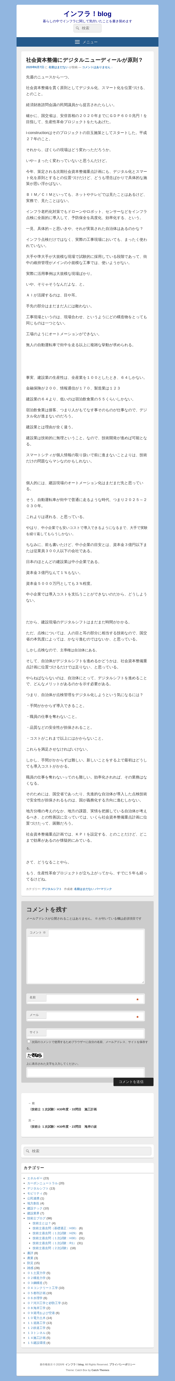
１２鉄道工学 (36, 1328)
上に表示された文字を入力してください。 (53, 1063)
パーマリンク (103, 889)
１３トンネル (36, 1333)
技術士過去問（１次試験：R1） (55, 1243)
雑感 (30, 1268)
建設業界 (33, 1213)
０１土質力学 (36, 1273)
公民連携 (33, 1198)
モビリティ (35, 1193)
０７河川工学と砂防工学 (44, 1303)
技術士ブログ (36, 1218)
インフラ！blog (87, 14)
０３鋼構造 (35, 1283)
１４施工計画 (36, 1338)
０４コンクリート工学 (42, 1288)
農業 (30, 1258)
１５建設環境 (36, 1343)
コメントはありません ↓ (97, 67)
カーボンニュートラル (42, 1183)
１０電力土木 (36, 1318)
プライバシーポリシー (122, 1364)
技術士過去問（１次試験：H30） (55, 1238)
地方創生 (33, 1203)
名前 (33, 997)
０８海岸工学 (36, 1308)
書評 (30, 1253)
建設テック (35, 1208)
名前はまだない (58, 67)
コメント (38, 932)
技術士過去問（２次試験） (51, 1248)
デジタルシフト (52, 889)
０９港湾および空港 (41, 1313)
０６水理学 (35, 1298)
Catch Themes (100, 1370)
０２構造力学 (36, 1278)
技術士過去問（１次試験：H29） (55, 1233)
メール (34, 1015)
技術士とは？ (42, 1223)
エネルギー (35, 1178)
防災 (30, 1263)
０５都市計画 (36, 1293)
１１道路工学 (36, 1323)
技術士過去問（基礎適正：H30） (55, 1228)
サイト (34, 1032)
